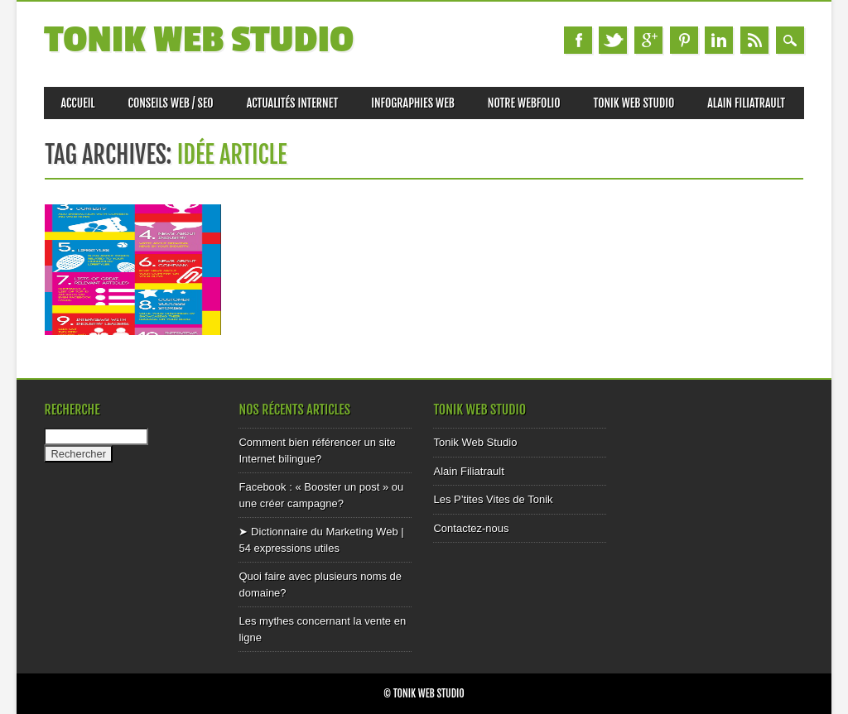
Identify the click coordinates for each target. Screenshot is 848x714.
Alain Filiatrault (746, 103)
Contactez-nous (470, 528)
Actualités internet (293, 103)
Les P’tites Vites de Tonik (492, 499)
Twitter (613, 40)
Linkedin (719, 40)
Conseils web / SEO (171, 103)
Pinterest (684, 40)
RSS (754, 40)
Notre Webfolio (524, 103)
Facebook (578, 40)
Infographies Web (413, 103)
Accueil (77, 103)
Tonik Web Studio (199, 40)
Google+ (648, 40)
